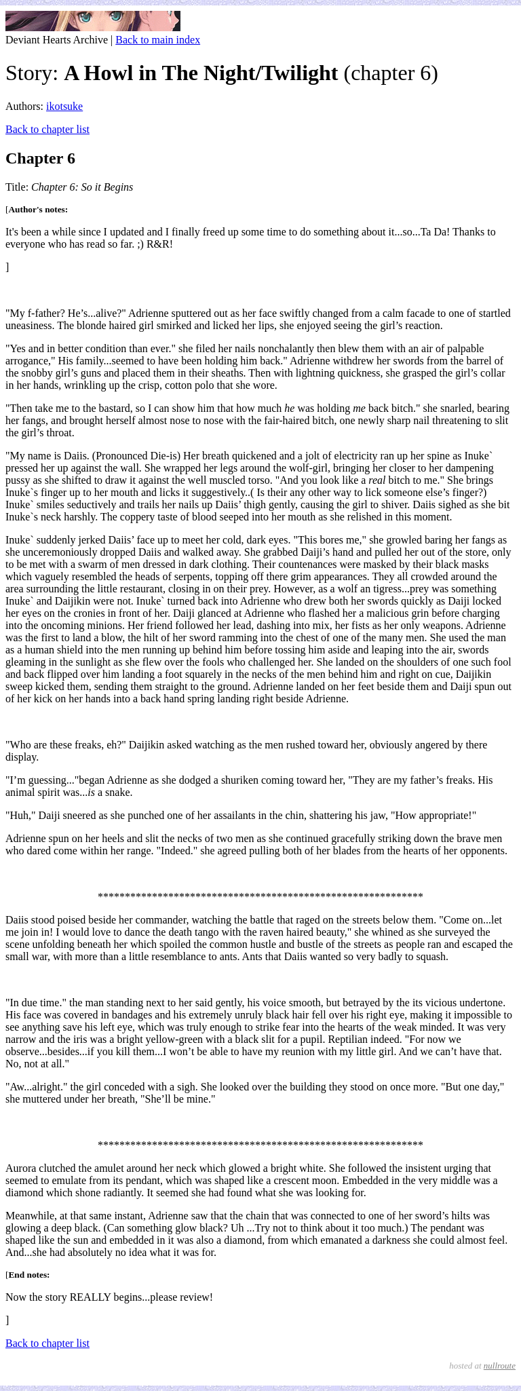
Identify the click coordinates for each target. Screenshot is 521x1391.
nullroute (500, 1365)
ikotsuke (64, 106)
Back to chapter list (47, 129)
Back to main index (157, 39)
